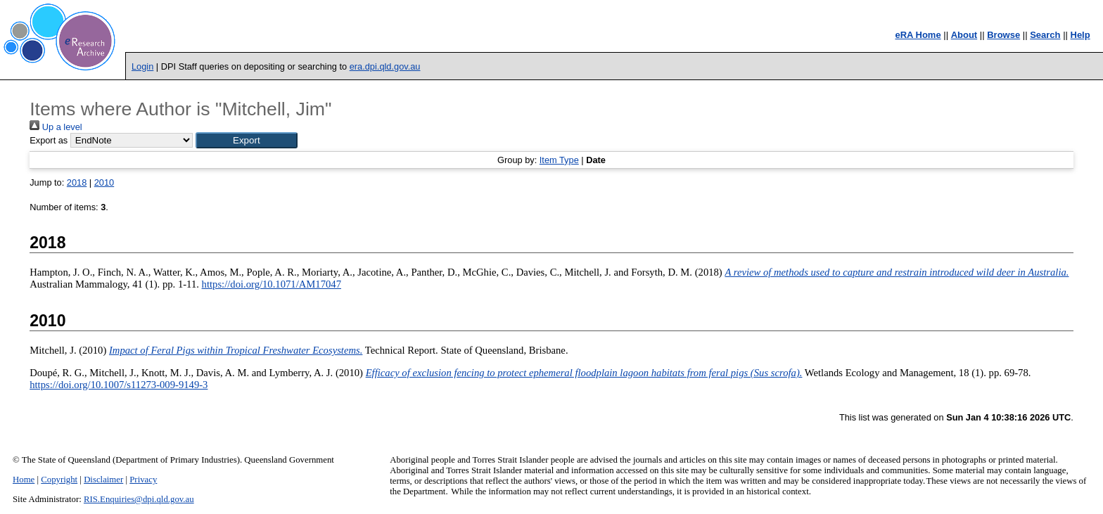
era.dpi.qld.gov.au (385, 66)
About (964, 35)
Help (1080, 35)
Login (142, 66)
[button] (247, 140)
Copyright (59, 479)
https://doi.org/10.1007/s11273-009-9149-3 (119, 384)
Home (23, 479)
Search (1045, 35)
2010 (104, 182)
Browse (1003, 35)
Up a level (56, 127)
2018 (77, 182)
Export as (49, 140)
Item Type (559, 160)
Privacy (143, 479)
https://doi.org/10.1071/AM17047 (271, 284)
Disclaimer (103, 479)
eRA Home (918, 35)
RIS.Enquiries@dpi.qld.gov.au (139, 499)
